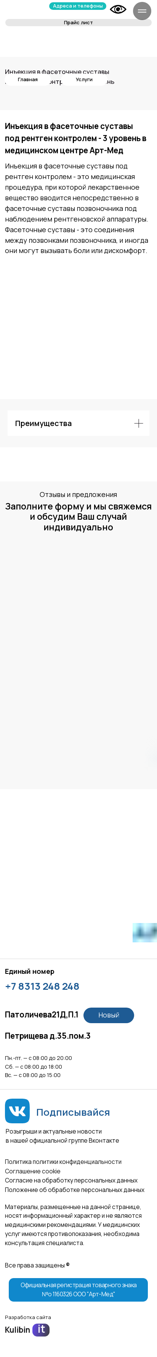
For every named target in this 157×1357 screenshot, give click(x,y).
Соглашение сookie (33, 1171)
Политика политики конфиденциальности (63, 1162)
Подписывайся (73, 1112)
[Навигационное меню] (142, 11)
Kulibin (17, 1329)
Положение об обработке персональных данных (74, 1190)
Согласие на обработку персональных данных (71, 1180)
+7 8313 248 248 (42, 986)
